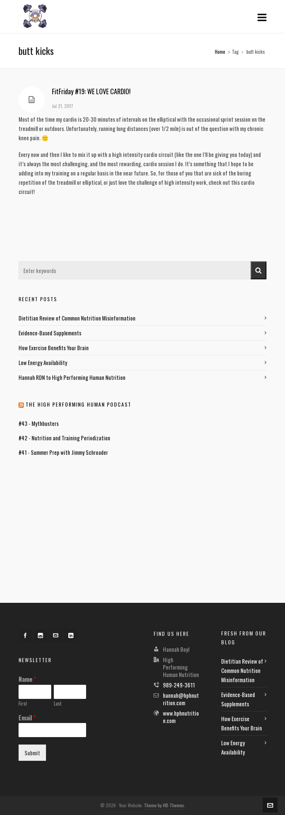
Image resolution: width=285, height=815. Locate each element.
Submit (32, 753)
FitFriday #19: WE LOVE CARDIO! (91, 91)
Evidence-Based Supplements (50, 333)
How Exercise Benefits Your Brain (54, 348)
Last (58, 703)
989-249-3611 (179, 685)
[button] (258, 270)
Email (27, 718)
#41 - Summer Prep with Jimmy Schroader (63, 452)
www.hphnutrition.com (181, 716)
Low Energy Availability (43, 362)
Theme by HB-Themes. (164, 805)
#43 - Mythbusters (39, 423)
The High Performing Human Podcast (78, 404)
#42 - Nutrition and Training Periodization (64, 438)
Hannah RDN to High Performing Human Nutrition (72, 377)
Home (220, 51)
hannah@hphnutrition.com (181, 699)
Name (27, 679)
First (23, 703)
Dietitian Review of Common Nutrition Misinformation (77, 318)
